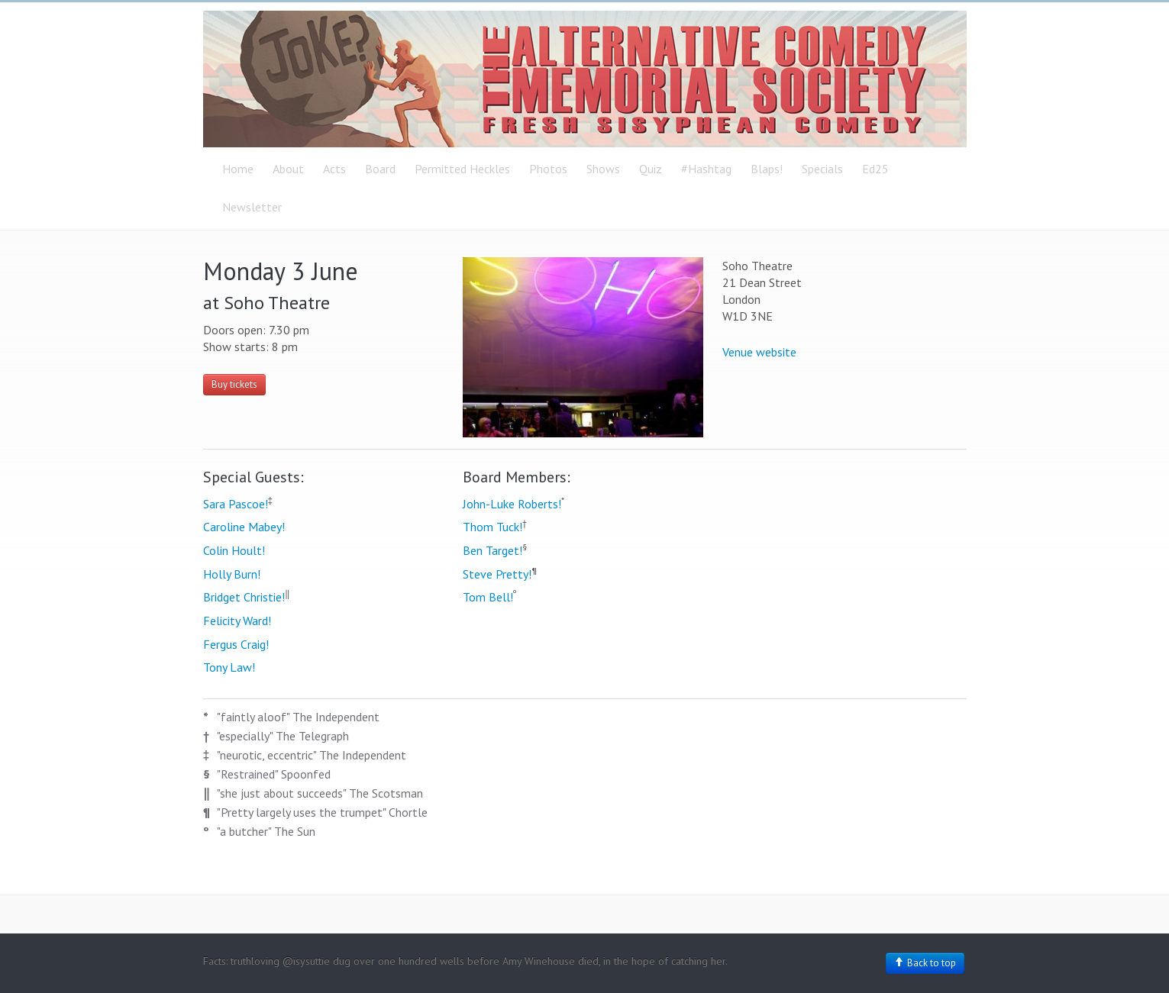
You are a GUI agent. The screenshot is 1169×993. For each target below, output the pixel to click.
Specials (822, 168)
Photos (548, 168)
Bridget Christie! (244, 597)
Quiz (650, 168)
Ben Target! (492, 550)
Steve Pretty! (497, 574)
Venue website (759, 351)
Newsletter (252, 206)
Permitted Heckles (462, 168)
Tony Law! (229, 667)
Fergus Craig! (236, 644)
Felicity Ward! (237, 620)
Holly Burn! (231, 574)
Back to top (925, 962)
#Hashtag (706, 168)
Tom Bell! (488, 597)
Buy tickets (234, 384)
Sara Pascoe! (235, 503)
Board (380, 168)
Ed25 (875, 168)
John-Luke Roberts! (512, 503)
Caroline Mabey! (244, 526)
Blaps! (767, 168)
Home (237, 168)
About (288, 168)
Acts (334, 168)
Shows (603, 168)
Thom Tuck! (492, 526)
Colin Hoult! (234, 550)
